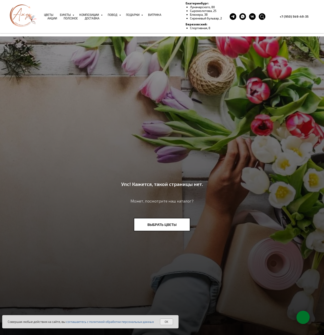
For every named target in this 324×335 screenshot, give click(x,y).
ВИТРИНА (154, 15)
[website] (262, 16)
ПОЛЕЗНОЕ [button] (71, 18)
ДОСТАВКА (92, 18)
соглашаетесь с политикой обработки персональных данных (110, 322)
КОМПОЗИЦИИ (89, 15)
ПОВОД (113, 15)
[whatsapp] (242, 16)
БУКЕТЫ (65, 15)
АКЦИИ (52, 18)
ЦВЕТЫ (48, 15)
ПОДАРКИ (133, 15)
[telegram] (233, 16)
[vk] (252, 16)
